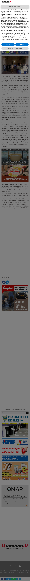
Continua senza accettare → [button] (14, 6)
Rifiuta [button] (8, 44)
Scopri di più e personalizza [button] (15, 48)
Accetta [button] (22, 44)
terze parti (22, 17)
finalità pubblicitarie (16, 24)
